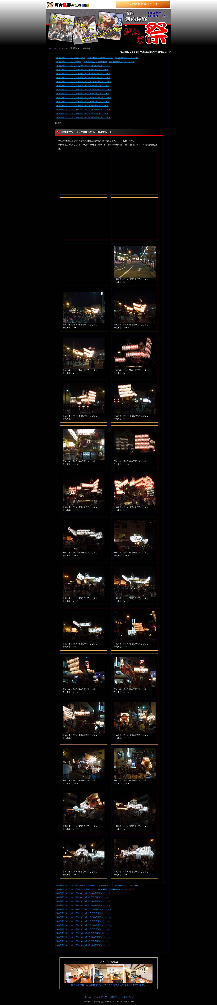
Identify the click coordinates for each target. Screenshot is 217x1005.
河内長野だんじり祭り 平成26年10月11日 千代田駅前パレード (82, 93)
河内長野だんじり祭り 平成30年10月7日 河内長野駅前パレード (83, 66)
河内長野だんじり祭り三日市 (121, 62)
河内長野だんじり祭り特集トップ (70, 58)
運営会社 (114, 997)
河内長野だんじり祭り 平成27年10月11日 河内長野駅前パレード (83, 82)
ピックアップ (61, 48)
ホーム (51, 48)
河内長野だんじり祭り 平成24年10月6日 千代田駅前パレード (82, 105)
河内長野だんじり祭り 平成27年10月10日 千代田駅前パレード (82, 86)
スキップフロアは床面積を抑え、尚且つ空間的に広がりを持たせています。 (108, 985)
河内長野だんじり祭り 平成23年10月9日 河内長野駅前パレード (83, 117)
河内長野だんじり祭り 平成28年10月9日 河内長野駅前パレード (83, 77)
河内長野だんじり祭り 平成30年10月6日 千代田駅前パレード (82, 69)
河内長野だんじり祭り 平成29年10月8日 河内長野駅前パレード (83, 73)
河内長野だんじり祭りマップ (100, 58)
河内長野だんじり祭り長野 (95, 62)
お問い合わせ (128, 997)
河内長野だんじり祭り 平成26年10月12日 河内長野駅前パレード (83, 89)
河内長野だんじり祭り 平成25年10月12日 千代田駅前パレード (82, 101)
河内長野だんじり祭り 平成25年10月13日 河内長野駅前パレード (83, 97)
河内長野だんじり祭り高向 (126, 58)
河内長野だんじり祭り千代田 (68, 62)
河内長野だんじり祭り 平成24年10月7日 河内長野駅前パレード (83, 109)
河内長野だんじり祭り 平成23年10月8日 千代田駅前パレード (82, 113)
